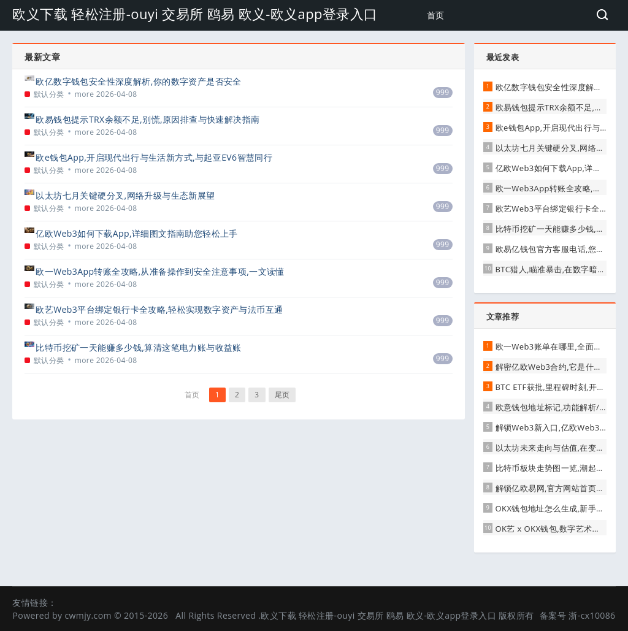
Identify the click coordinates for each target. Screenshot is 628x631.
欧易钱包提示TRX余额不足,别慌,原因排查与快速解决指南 (147, 119)
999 (443, 92)
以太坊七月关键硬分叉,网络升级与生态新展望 (125, 195)
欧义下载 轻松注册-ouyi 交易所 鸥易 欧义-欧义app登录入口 (194, 13)
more (84, 94)
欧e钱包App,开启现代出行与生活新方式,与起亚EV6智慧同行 (154, 157)
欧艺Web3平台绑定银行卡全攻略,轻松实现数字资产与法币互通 (159, 309)
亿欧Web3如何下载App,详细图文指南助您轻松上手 (136, 233)
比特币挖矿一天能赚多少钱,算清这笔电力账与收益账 (138, 347)
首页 (436, 15)
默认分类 (49, 94)
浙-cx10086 (592, 615)
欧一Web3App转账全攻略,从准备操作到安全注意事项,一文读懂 (160, 271)
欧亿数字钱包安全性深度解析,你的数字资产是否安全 (138, 81)
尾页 (282, 394)
